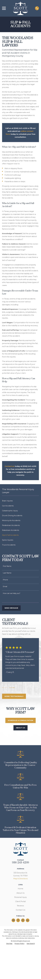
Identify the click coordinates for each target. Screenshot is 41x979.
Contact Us (20, 910)
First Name (7, 566)
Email (5, 586)
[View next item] (12, 687)
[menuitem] (20, 500)
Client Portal (20, 901)
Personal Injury (20, 897)
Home (20, 889)
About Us (20, 893)
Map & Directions (20, 879)
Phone (5, 580)
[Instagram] (23, 920)
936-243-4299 (20, 862)
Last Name (7, 573)
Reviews (20, 906)
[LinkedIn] (28, 920)
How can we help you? (11, 593)
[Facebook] (18, 920)
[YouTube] (13, 920)
